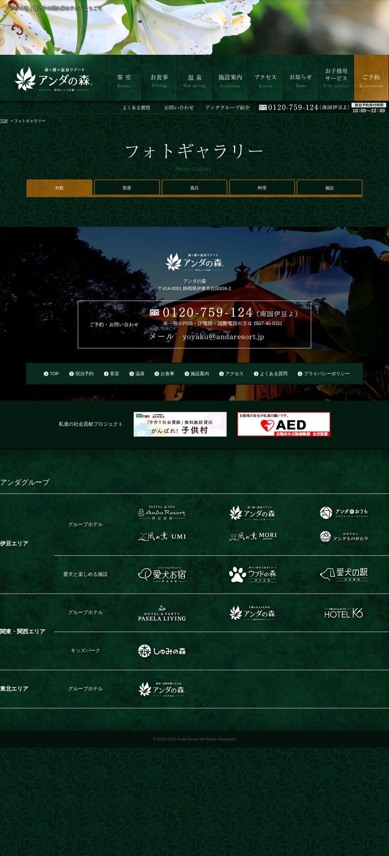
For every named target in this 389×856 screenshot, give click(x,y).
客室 (111, 105)
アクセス (257, 105)
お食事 (148, 105)
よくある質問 (274, 373)
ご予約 (361, 105)
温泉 (182, 105)
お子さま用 (330, 105)
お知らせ (293, 105)
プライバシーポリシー (327, 373)
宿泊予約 (84, 373)
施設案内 (222, 105)
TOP (4, 121)
